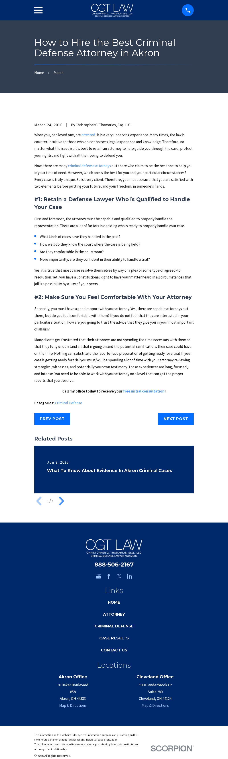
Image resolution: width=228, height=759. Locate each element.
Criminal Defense (68, 403)
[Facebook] (109, 576)
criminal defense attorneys (89, 165)
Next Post (176, 419)
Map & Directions (72, 705)
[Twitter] (119, 576)
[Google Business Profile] (98, 576)
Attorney (114, 614)
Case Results (114, 638)
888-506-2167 (114, 564)
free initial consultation (144, 391)
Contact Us (114, 650)
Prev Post (52, 419)
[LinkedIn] (129, 576)
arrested (88, 134)
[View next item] (61, 501)
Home (114, 602)
